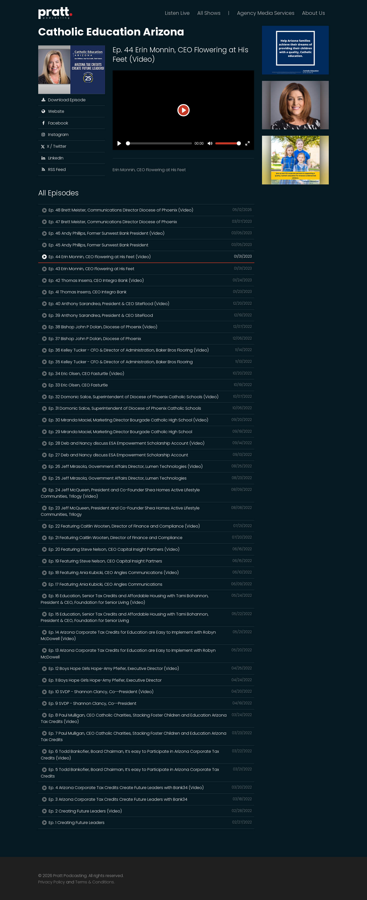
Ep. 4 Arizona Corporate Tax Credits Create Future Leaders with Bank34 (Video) (146, 787)
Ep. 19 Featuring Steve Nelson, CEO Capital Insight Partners (146, 561)
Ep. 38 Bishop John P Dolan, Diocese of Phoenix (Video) (146, 327)
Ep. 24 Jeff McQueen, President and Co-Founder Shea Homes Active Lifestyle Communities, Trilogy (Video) (146, 493)
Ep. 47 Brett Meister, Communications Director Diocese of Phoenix (146, 222)
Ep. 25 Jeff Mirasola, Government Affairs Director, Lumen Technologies (146, 478)
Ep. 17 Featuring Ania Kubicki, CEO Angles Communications (146, 584)
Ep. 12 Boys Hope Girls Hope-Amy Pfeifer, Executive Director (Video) (146, 668)
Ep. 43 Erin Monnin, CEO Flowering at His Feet (146, 269)
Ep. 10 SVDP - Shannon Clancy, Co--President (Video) (146, 692)
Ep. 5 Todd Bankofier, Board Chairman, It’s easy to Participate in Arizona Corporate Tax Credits (146, 772)
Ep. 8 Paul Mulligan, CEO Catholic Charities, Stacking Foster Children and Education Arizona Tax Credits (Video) (146, 718)
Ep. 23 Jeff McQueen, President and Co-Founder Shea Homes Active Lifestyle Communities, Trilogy (146, 511)
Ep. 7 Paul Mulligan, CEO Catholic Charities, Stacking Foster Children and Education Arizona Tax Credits (146, 736)
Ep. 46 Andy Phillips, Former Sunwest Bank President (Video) (146, 233)
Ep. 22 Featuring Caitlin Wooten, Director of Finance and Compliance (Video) (146, 526)
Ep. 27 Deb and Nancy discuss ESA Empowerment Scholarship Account (146, 455)
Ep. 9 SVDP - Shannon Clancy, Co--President (146, 703)
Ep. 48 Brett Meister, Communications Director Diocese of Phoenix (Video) (146, 210)
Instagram (55, 135)
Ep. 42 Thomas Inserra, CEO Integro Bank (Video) (146, 280)
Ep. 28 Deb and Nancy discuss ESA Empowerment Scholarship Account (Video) (146, 443)
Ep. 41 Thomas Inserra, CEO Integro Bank (146, 292)
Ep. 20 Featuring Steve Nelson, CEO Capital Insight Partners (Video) (146, 549)
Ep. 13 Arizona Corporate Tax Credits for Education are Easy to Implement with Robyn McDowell (146, 653)
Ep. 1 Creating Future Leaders (146, 822)
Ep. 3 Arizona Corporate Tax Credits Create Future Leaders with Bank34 (146, 799)
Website (52, 111)
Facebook (54, 123)
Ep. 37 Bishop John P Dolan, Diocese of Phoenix (146, 338)
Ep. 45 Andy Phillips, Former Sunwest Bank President (146, 245)
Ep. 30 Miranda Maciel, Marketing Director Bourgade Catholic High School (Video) (146, 420)
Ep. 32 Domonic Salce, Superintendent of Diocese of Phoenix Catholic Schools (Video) (146, 397)
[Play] (183, 110)
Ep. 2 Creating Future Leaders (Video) (146, 811)
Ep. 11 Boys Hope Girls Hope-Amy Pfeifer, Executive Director (146, 680)
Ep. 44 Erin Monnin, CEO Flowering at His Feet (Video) (146, 257)
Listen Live (177, 13)
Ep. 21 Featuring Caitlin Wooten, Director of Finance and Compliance (146, 537)
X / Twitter (53, 146)
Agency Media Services (265, 13)
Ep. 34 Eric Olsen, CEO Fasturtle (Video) (146, 373)
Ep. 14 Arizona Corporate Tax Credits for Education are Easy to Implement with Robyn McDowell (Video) (146, 635)
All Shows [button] (208, 13)
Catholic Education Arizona (111, 31)
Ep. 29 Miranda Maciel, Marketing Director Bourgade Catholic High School (146, 432)
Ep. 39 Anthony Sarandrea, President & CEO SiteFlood (146, 315)
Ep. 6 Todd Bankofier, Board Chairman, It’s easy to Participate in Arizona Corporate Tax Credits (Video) (146, 754)
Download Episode (63, 100)
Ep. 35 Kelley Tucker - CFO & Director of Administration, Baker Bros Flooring (146, 362)
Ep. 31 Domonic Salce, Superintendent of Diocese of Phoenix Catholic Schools (146, 408)
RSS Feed (53, 169)
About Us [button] (313, 13)
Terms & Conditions (94, 882)
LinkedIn (52, 158)
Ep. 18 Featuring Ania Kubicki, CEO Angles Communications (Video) (146, 572)
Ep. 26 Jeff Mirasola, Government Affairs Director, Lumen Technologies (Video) (146, 466)
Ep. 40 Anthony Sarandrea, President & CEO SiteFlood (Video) (146, 304)
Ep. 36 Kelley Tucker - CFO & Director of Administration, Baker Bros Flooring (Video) (146, 350)
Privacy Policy (51, 882)
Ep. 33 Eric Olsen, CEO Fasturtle (146, 385)
